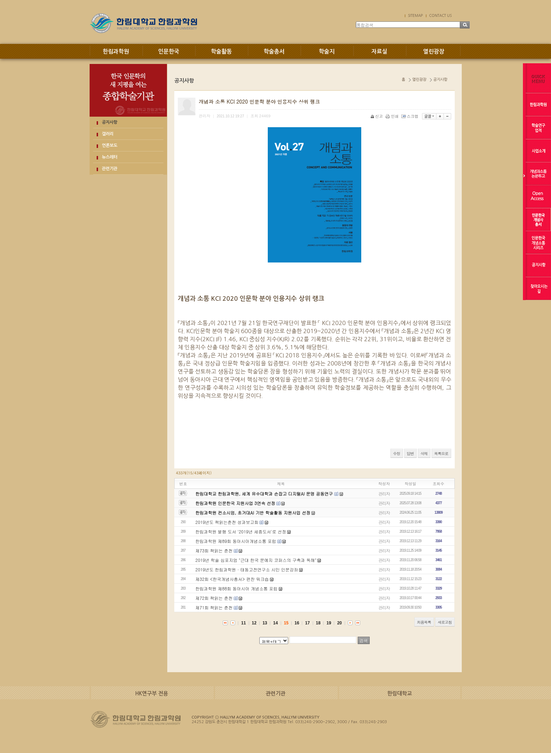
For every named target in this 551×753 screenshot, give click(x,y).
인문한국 (168, 51)
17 (307, 623)
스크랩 (410, 116)
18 (318, 623)
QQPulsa (189, 442)
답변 (410, 453)
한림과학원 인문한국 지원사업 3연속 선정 (235, 503)
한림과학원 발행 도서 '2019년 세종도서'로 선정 (240, 531)
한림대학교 (399, 693)
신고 (377, 116)
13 (264, 623)
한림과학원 (116, 51)
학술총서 (274, 51)
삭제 (424, 453)
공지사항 (109, 122)
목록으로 (441, 453)
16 (296, 623)
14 (275, 623)
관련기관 (109, 169)
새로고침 (445, 622)
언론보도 (109, 145)
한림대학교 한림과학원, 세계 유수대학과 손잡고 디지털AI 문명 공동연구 (264, 493)
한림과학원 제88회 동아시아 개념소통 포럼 (236, 588)
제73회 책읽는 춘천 (214, 550)
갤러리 (108, 134)
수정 (396, 453)
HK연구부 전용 (151, 693)
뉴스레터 (109, 157)
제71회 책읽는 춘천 (214, 607)
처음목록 (424, 622)
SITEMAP (415, 15)
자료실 (379, 51)
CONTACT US (440, 15)
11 (243, 623)
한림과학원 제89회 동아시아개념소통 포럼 (235, 541)
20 (339, 623)
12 (254, 623)
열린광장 (433, 51)
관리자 (384, 493)
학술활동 (221, 51)
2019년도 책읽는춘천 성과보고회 (227, 522)
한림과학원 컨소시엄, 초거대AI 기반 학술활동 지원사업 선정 (252, 512)
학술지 (327, 51)
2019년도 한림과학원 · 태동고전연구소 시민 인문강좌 (246, 569)
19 (328, 623)
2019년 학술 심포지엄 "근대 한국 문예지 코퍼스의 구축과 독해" (256, 560)
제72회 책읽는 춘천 (214, 598)
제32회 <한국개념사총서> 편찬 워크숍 (232, 579)
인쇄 (393, 116)
